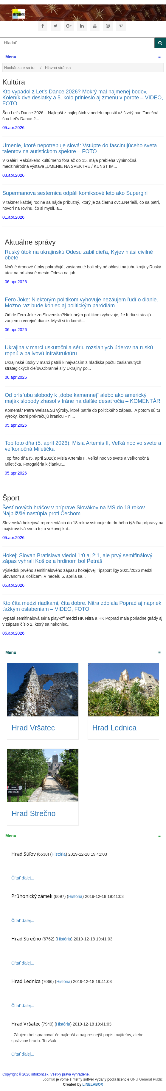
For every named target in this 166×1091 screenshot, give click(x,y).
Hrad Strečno (33, 813)
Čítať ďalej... (22, 878)
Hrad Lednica (114, 728)
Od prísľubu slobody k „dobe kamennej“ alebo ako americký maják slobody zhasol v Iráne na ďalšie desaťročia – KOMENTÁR (82, 398)
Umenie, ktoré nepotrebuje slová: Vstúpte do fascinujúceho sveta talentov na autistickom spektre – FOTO (79, 148)
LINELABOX (93, 1084)
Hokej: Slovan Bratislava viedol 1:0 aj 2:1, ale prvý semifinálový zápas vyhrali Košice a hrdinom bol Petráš (77, 558)
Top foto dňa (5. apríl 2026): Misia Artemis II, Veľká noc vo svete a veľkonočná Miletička (83, 446)
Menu (83, 57)
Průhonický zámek (31, 896)
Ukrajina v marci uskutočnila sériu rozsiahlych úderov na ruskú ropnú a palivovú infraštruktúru (79, 350)
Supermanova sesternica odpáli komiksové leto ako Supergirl (75, 193)
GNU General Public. (147, 1079)
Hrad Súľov (23, 854)
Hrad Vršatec (33, 728)
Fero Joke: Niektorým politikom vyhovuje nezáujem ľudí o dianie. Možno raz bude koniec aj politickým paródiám (81, 303)
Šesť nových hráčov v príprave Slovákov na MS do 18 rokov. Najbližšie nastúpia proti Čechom (74, 510)
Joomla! (49, 1079)
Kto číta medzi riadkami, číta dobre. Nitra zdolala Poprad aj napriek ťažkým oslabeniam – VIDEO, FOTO (81, 606)
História (59, 854)
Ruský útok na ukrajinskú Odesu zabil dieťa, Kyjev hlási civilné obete (79, 255)
